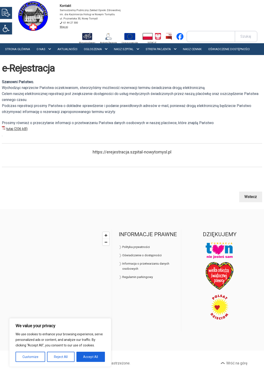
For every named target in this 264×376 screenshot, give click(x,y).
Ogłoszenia (93, 49)
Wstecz (250, 197)
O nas (41, 49)
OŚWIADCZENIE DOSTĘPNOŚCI (229, 49)
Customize (30, 357)
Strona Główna (17, 49)
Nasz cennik (192, 49)
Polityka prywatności (136, 247)
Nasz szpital (124, 49)
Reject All (61, 357)
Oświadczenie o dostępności (142, 255)
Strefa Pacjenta (158, 49)
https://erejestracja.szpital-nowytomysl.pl (132, 152)
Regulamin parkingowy (137, 277)
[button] (6, 28)
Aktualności (67, 49)
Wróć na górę (236, 363)
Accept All (90, 357)
